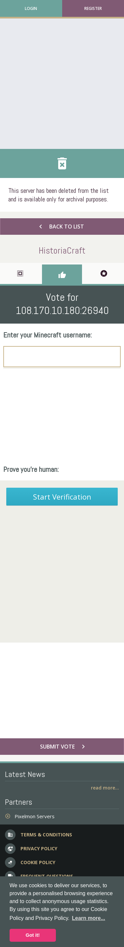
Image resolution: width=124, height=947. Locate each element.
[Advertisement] (62, 84)
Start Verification (62, 497)
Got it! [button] (33, 935)
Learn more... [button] (88, 918)
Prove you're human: (31, 469)
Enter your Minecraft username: (47, 334)
